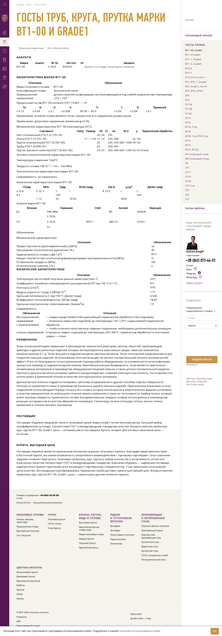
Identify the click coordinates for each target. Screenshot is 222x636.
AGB (18, 621)
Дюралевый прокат (25, 576)
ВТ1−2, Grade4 (193, 63)
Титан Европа (54, 528)
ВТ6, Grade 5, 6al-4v (196, 86)
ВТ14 (188, 118)
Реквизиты (21, 617)
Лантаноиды (116, 543)
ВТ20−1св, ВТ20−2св (196, 136)
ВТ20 (188, 131)
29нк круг (190, 378)
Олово (19, 594)
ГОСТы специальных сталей (154, 555)
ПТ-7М (188, 108)
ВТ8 (187, 95)
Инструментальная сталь (153, 559)
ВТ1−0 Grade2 (193, 54)
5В (186, 163)
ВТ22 (188, 140)
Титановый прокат (57, 519)
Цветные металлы (29, 567)
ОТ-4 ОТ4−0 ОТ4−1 (195, 77)
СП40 (188, 181)
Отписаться (191, 364)
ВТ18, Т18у (191, 126)
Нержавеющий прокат (152, 530)
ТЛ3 (187, 190)
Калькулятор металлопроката (47, 502)
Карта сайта (136, 614)
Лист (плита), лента (58, 48)
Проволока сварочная (30, 48)
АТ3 (187, 167)
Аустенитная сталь (150, 542)
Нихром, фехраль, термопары (25, 521)
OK (215, 631)
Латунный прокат (87, 543)
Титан (52, 514)
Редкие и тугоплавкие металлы (121, 518)
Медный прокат (86, 538)
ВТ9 (187, 99)
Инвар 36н (202, 381)
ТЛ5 (187, 194)
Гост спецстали (23, 535)
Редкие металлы (118, 539)
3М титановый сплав (197, 158)
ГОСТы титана (54, 523)
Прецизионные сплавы (27, 526)
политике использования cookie (139, 631)
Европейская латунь (88, 547)
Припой (20, 589)
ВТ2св (188, 68)
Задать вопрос (194, 282)
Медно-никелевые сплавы (91, 534)
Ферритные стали (149, 546)
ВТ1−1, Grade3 (193, 59)
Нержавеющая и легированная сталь (153, 518)
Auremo (5, 18)
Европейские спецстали (27, 531)
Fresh (148, 618)
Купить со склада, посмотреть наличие (109, 66)
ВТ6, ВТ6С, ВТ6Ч (194, 90)
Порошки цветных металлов (155, 526)
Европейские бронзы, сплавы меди (89, 528)
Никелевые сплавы (30, 514)
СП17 (188, 172)
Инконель (191, 381)
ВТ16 (188, 122)
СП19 (188, 176)
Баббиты (20, 585)
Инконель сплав (204, 378)
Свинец (20, 598)
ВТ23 (188, 145)
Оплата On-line (23, 502)
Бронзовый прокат (88, 522)
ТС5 (187, 199)
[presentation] (199, 342)
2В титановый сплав (196, 154)
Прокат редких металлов (122, 534)
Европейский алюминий (28, 581)
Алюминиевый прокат (27, 572)
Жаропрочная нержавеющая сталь (151, 536)
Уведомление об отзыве (28, 625)
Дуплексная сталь (149, 551)
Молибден (115, 530)
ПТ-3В (188, 113)
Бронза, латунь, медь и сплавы (90, 516)
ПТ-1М (188, 104)
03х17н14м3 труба (195, 384)
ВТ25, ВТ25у (192, 149)
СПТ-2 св (190, 185)
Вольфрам (115, 526)
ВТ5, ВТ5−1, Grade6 (196, 81)
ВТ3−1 (188, 72)
